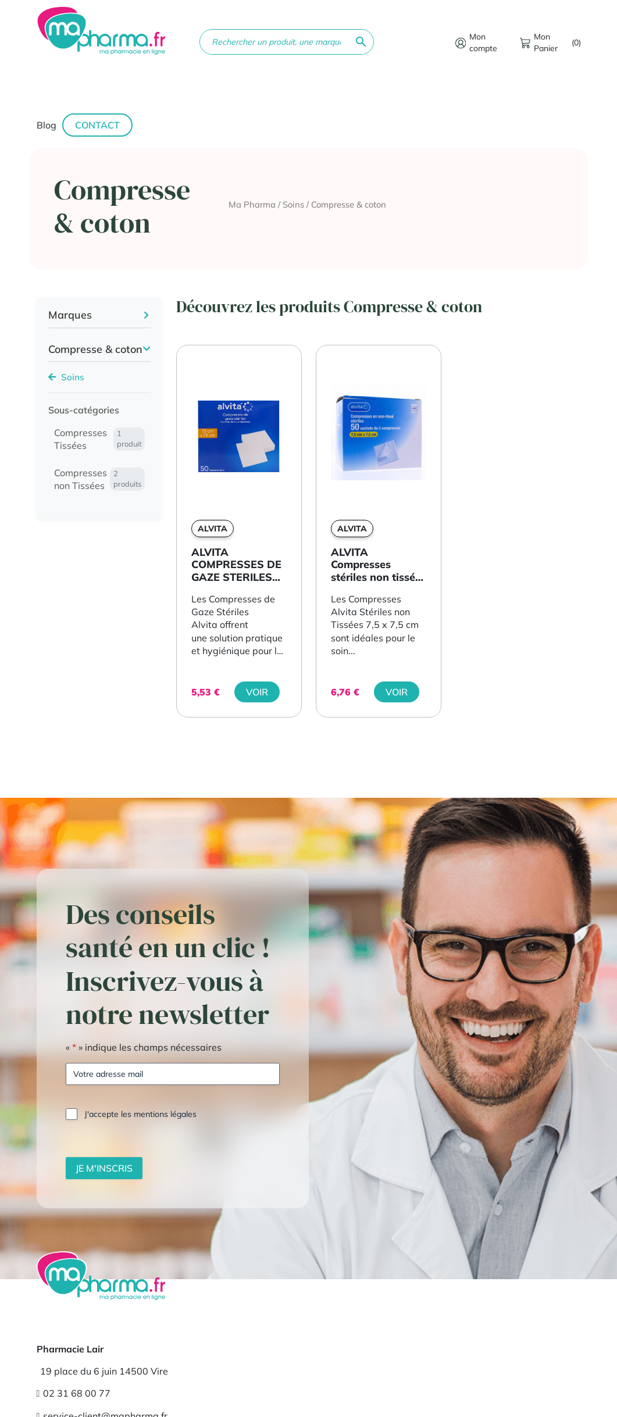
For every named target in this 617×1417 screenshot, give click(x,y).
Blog (46, 125)
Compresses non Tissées (99, 479)
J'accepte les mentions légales (140, 1114)
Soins (293, 204)
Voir (257, 692)
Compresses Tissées (99, 439)
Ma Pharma (252, 204)
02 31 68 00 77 (74, 1393)
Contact (97, 125)
